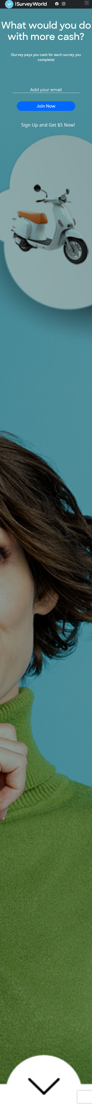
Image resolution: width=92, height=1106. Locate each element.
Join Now (46, 106)
